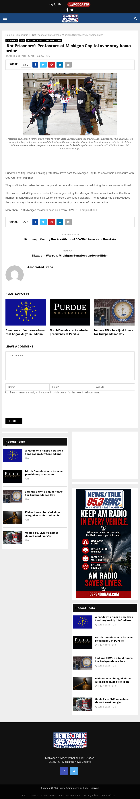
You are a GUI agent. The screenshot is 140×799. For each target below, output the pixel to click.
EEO (24, 795)
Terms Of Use (108, 795)
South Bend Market (52, 41)
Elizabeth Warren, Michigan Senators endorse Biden (70, 255)
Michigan (31, 41)
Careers (34, 795)
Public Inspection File (69, 795)
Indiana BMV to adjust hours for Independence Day (113, 332)
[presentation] (33, 407)
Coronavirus (11, 41)
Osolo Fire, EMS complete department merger (42, 534)
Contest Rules (48, 795)
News (39, 41)
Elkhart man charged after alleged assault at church (43, 514)
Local (22, 41)
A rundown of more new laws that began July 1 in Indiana (25, 332)
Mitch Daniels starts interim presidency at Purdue (69, 332)
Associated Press (17, 56)
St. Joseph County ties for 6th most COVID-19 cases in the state (70, 239)
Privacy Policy (91, 795)
